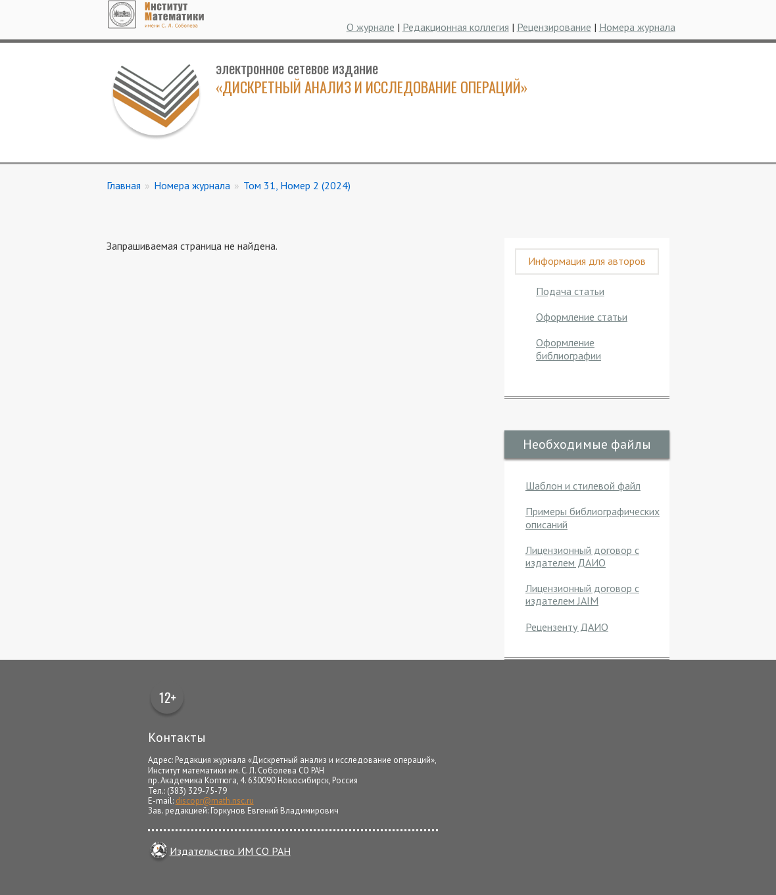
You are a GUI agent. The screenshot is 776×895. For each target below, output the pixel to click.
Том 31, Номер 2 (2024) (297, 185)
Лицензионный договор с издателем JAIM (582, 594)
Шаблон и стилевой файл (583, 485)
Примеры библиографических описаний (592, 517)
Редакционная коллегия (455, 27)
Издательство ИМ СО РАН (219, 851)
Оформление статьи (581, 316)
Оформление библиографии (568, 348)
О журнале (371, 27)
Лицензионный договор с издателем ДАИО (582, 556)
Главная (124, 185)
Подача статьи (570, 291)
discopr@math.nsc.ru (215, 800)
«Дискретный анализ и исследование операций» (371, 86)
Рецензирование (554, 27)
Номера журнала (637, 27)
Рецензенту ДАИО (566, 626)
